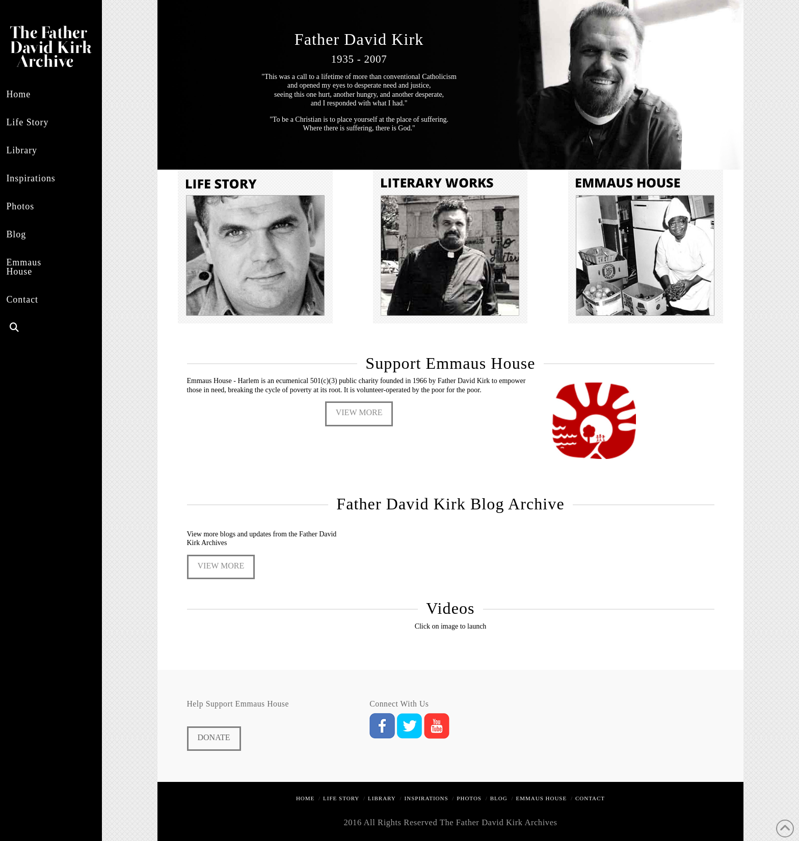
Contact (590, 798)
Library (382, 798)
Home (305, 798)
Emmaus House (541, 798)
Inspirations (426, 798)
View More (359, 412)
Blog (499, 798)
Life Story (341, 798)
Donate (214, 737)
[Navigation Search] (31, 329)
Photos (469, 798)
